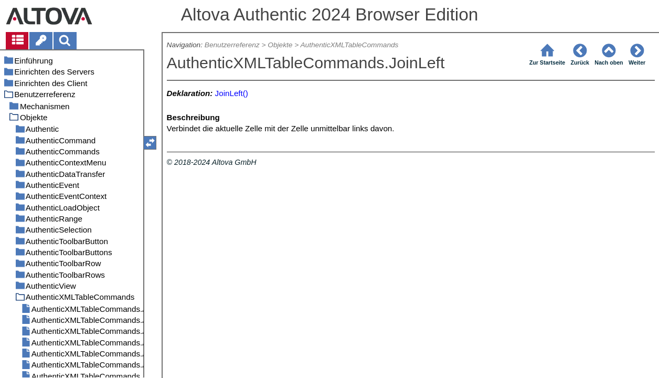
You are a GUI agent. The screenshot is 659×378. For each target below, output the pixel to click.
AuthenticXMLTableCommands (349, 45)
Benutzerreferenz (232, 45)
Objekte (280, 45)
